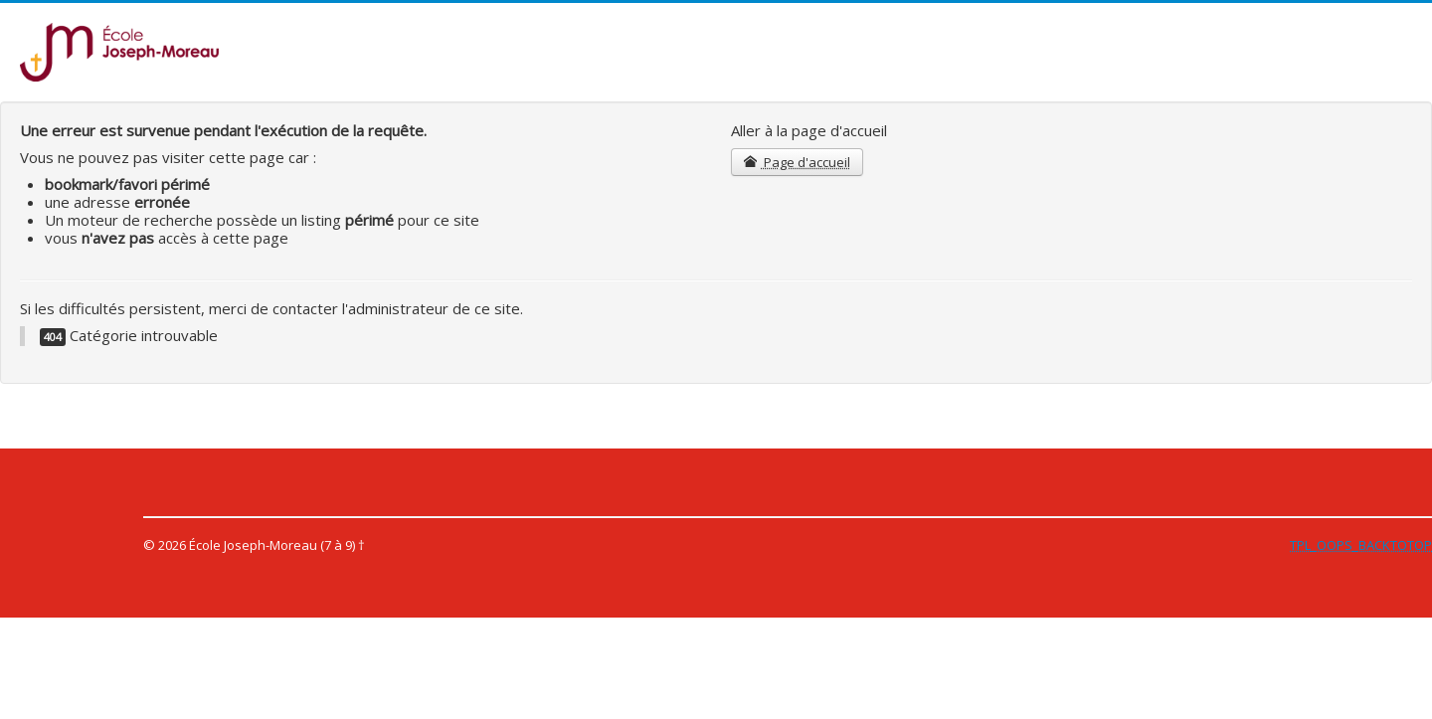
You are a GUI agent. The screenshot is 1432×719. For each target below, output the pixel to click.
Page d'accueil (797, 162)
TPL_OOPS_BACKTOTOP (1361, 545)
